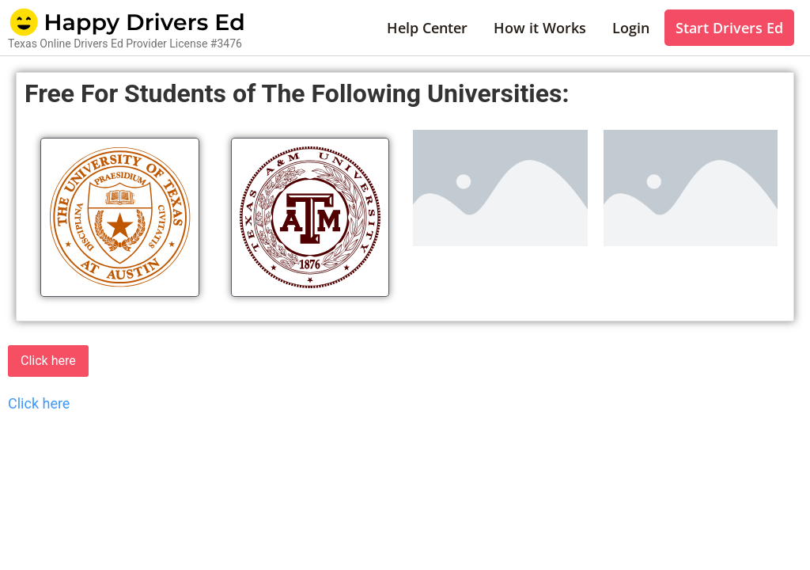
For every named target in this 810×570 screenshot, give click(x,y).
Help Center (427, 27)
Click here (48, 360)
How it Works (540, 27)
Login (630, 27)
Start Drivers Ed (729, 27)
